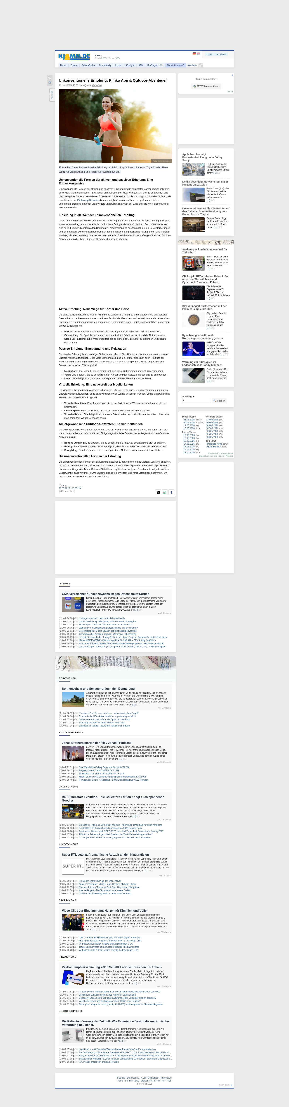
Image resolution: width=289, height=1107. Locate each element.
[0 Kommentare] (66, 491)
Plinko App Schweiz (87, 200)
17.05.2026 (189, 435)
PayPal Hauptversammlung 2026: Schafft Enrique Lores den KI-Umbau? (112, 967)
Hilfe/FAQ (155, 1080)
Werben (192, 65)
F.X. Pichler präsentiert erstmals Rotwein (99, 1062)
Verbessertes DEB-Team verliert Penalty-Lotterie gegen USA (108, 950)
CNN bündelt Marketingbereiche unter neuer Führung (105, 893)
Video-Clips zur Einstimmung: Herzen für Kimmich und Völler (105, 910)
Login (209, 54)
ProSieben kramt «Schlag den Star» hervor (100, 881)
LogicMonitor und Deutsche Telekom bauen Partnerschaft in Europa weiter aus (117, 1049)
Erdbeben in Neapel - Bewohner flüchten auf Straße (104, 725)
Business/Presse (71, 1010)
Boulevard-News (71, 732)
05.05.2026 (212, 434)
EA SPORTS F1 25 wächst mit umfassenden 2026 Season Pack (110, 828)
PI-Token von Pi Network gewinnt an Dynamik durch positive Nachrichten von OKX (119, 991)
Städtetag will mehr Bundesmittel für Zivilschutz (102, 722)
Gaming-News (69, 786)
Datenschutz (133, 1078)
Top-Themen (67, 678)
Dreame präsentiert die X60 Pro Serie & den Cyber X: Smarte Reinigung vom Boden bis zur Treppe (206, 211)
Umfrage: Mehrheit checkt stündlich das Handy (102, 618)
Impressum (166, 1078)
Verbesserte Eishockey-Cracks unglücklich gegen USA (106, 944)
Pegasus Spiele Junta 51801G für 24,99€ (99, 770)
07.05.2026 (212, 428)
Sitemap (121, 1078)
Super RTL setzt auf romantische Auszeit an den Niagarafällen (105, 854)
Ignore (221, 456)
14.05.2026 (189, 444)
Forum (74, 65)
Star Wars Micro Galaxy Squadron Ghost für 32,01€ (104, 767)
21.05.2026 (189, 419)
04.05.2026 (212, 437)
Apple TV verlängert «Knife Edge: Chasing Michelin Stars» (107, 884)
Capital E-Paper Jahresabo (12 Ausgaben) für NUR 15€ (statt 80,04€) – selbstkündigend (122, 646)
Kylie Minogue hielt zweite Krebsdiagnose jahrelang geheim (202, 337)
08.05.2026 (212, 425)
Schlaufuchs (88, 65)
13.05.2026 (189, 446)
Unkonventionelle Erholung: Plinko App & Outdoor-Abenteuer (113, 80)
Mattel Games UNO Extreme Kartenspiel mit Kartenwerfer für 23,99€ (112, 776)
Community (105, 65)
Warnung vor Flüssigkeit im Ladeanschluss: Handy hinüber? (108, 627)
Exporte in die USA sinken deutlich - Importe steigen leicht (107, 716)
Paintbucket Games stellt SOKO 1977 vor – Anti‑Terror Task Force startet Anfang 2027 (121, 831)
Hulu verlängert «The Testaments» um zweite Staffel (104, 890)
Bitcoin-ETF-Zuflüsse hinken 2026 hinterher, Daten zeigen (107, 995)
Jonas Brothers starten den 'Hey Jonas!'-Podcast (96, 742)
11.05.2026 (189, 452)
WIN (141, 65)
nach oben (224, 1085)
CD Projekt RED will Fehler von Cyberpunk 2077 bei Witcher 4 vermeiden (115, 837)
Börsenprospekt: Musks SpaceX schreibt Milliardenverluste (108, 631)
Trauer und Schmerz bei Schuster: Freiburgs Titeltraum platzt (109, 947)
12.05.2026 (189, 449)
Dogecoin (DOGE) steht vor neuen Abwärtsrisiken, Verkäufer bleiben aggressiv (117, 998)
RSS (169, 1080)
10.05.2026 (212, 419)
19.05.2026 (189, 425)
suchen (219, 400)
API (163, 1080)
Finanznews (67, 956)
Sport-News (67, 900)
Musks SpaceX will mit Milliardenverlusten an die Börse (106, 624)
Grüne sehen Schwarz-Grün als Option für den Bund (104, 719)
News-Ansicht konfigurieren (220, 453)
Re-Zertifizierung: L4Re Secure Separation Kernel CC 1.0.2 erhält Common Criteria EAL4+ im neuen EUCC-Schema (136, 1052)
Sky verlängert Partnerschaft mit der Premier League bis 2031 (204, 307)
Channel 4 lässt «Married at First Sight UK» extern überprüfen (109, 887)
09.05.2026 (212, 422)
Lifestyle (130, 65)
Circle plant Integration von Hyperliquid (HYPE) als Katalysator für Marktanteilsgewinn (121, 1004)
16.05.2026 (189, 438)
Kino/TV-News (68, 844)
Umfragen (155, 65)
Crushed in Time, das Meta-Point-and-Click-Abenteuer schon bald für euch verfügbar (120, 825)
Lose (118, 65)
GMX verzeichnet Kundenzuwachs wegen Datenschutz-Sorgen (105, 593)
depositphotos (164, 161)
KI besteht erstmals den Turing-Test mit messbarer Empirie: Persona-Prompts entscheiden (123, 637)
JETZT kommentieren (206, 86)
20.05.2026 (189, 422)
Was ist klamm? (175, 65)
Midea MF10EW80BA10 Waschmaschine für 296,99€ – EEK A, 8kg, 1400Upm (117, 640)
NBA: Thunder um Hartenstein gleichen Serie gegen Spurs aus (109, 937)
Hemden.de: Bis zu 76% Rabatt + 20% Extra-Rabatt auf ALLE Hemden (113, 780)
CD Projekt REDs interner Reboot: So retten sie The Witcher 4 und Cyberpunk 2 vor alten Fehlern (205, 279)
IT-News (64, 583)
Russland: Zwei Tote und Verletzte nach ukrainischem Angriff (108, 713)
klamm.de (97, 85)
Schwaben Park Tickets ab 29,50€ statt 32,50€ (102, 773)
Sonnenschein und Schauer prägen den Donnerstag (98, 688)
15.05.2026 (189, 441)
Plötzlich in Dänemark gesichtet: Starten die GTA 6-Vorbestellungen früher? (116, 834)
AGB (143, 1078)
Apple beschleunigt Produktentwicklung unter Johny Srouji (202, 157)
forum (230, 91)
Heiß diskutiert (214, 446)
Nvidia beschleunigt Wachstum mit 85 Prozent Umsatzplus (107, 621)
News (63, 65)
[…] (136, 610)
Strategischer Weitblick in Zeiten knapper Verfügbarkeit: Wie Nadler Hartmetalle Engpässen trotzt (126, 1058)
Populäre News (214, 444)
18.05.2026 (189, 428)
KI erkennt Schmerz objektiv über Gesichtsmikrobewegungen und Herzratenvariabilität (121, 643)
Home (120, 1080)
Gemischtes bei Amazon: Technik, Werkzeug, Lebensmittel (107, 634)
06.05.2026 (212, 431)
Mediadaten (153, 1078)
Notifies (229, 456)
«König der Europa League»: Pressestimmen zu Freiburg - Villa (110, 940)
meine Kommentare (208, 456)
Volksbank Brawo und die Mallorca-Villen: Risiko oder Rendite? (110, 1001)
